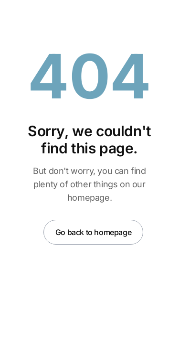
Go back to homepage (93, 232)
